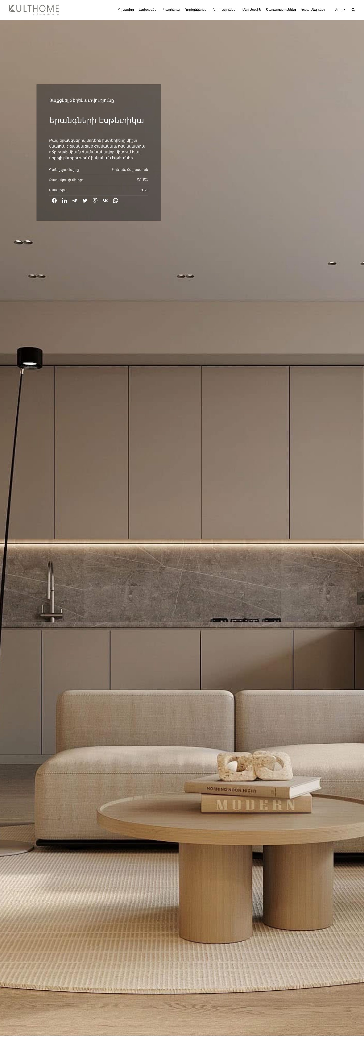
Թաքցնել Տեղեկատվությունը (81, 100)
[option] (182, 518)
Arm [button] (338, 10)
